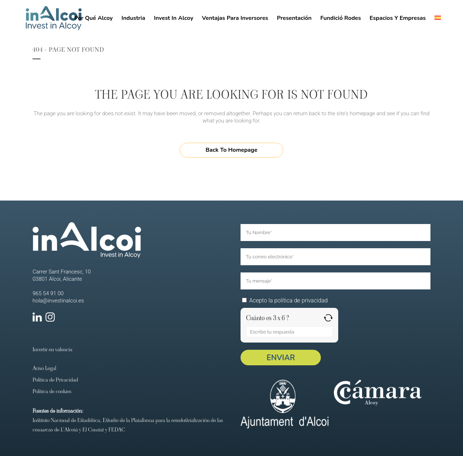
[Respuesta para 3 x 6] (289, 331)
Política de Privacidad (55, 379)
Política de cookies (52, 391)
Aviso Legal (44, 368)
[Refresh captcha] (328, 317)
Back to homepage (231, 150)
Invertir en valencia (52, 349)
